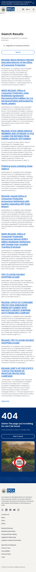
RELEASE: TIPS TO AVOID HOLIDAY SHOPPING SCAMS (17, 341)
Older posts (5, 401)
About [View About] (3, 524)
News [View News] (3, 518)
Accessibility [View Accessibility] (5, 551)
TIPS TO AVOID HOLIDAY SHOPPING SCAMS (13, 275)
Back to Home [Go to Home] (18, 436)
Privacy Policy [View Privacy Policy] (6, 554)
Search (18, 52)
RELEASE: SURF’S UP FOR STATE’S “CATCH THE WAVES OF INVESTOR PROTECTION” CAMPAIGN (17, 372)
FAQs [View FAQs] (3, 521)
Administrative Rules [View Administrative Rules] (8, 531)
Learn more (25, 4)
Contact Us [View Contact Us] (5, 514)
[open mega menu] (33, 9)
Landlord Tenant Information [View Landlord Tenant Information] (11, 540)
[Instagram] (18, 510)
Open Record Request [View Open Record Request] (8, 545)
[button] (26, 9)
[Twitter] (2, 510)
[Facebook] (10, 510)
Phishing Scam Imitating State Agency (16, 167)
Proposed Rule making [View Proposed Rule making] (9, 534)
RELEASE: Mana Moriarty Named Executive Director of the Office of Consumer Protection (17, 62)
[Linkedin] (6, 510)
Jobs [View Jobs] (3, 557)
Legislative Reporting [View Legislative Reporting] (8, 537)
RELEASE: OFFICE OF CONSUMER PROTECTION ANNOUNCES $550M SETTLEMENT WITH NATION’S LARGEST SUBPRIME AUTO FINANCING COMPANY (17, 307)
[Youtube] (14, 510)
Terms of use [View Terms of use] (5, 548)
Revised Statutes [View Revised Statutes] (7, 528)
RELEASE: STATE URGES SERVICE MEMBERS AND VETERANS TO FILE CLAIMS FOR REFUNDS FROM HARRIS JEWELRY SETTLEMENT (17, 135)
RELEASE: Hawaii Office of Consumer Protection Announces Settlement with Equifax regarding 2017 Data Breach (15, 201)
